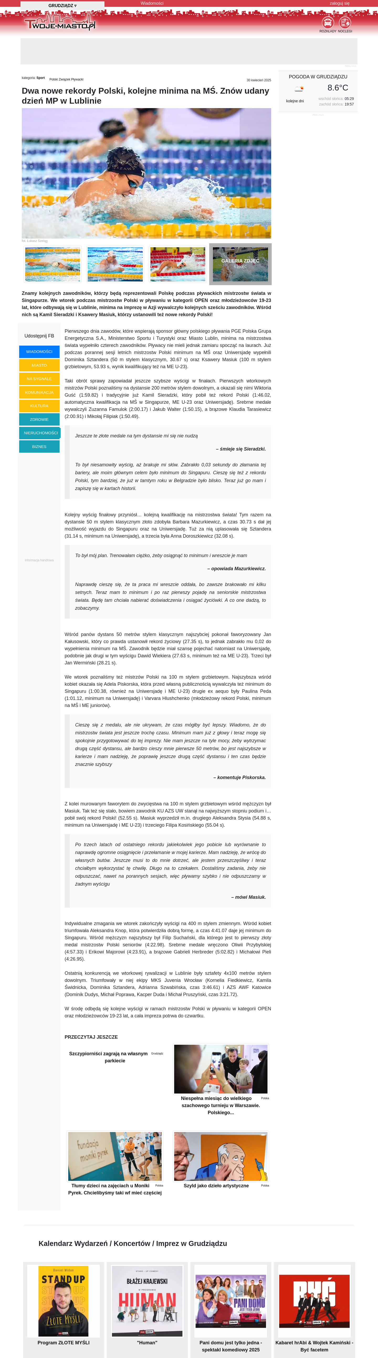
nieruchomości (41, 433)
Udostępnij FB (39, 336)
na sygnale (39, 378)
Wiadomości (152, 3)
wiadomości (39, 351)
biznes (39, 446)
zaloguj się (340, 3)
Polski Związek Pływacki (66, 79)
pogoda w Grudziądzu (318, 76)
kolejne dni (295, 101)
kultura (39, 405)
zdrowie (39, 419)
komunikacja (39, 392)
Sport (40, 78)
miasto (39, 365)
